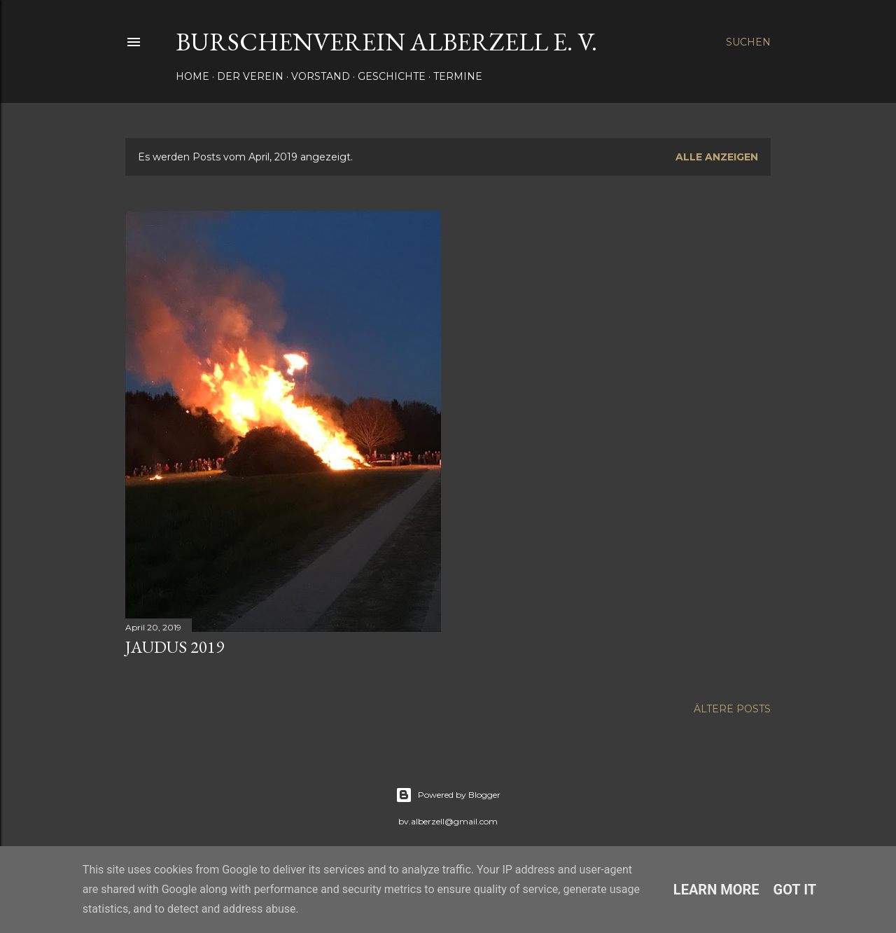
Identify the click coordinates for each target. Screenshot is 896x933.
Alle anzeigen (717, 157)
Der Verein (250, 76)
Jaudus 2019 (174, 647)
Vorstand (320, 76)
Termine (457, 76)
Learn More (716, 889)
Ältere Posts (732, 709)
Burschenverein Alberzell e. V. (386, 41)
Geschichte (392, 76)
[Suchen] (748, 42)
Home (192, 76)
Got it (795, 889)
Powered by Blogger (448, 795)
